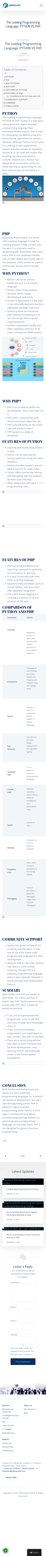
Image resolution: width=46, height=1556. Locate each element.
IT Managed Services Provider (10, 1469)
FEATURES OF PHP (14, 93)
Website (14, 1387)
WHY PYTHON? (13, 83)
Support (5, 1492)
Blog (25, 1465)
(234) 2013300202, (12, 1521)
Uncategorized (23, 40)
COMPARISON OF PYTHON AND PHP (25, 96)
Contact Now (11, 1530)
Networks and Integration (7, 1463)
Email (13, 1373)
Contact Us (6, 1496)
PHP (7, 80)
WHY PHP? (10, 86)
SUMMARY (10, 102)
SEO (4, 1474)
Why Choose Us (30, 1462)
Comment (15, 1335)
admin (24, 54)
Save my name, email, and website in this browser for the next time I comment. (22, 1403)
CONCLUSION (12, 106)
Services (5, 1458)
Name (14, 1359)
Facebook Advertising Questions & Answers (23, 1206)
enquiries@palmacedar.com (14, 1523)
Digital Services (8, 1485)
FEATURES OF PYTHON (16, 90)
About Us (28, 1458)
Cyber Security (8, 1478)
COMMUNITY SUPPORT (17, 99)
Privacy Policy (7, 1499)
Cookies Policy (8, 1503)
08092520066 (28, 1521)
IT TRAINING (7, 1482)
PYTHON (10, 76)
